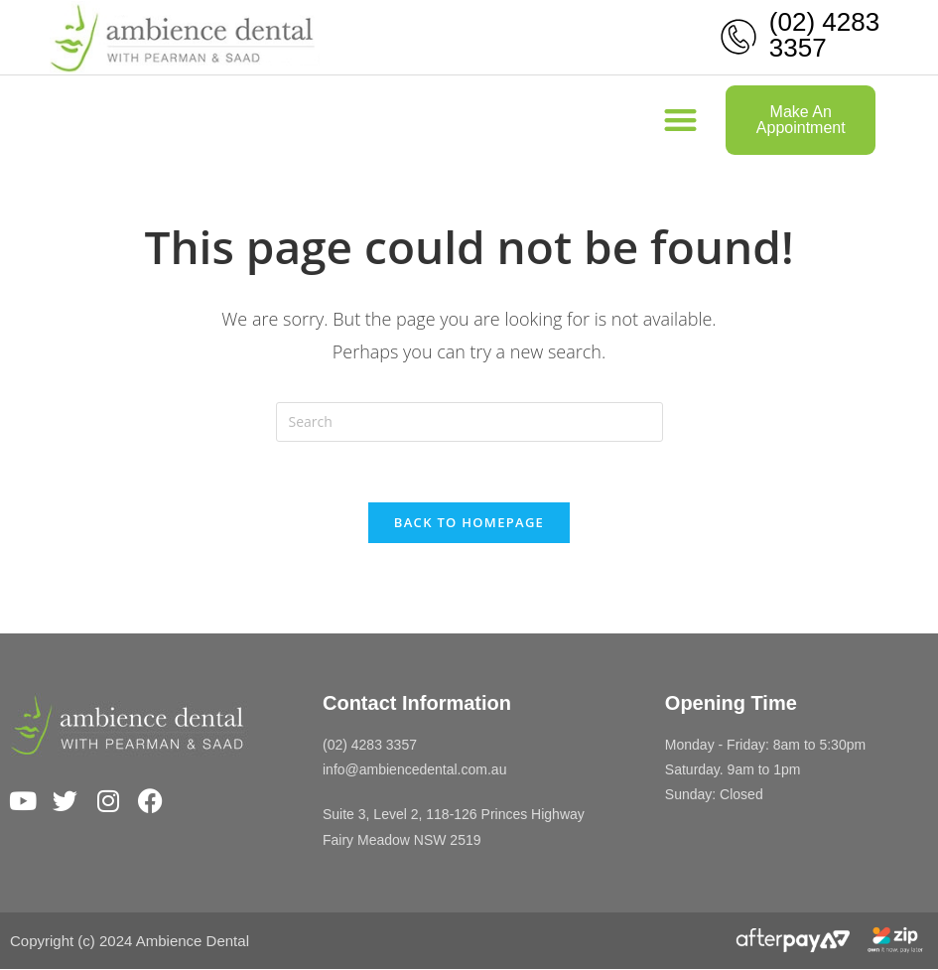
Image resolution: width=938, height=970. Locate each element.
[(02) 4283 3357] (738, 37)
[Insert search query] (469, 422)
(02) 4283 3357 (824, 35)
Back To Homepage (469, 522)
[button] (680, 120)
